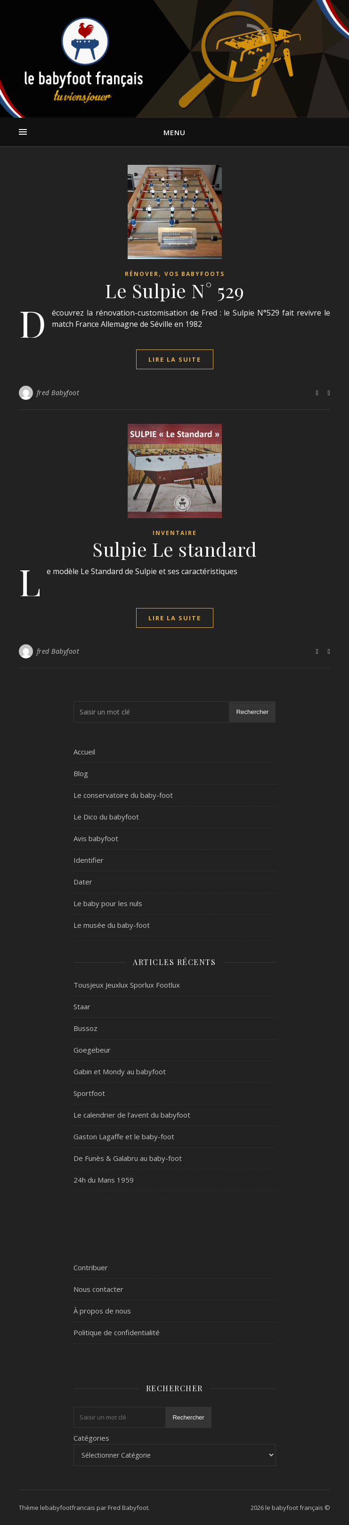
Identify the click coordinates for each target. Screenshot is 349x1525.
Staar (81, 1006)
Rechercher (252, 711)
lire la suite (174, 359)
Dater (82, 881)
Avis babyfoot (95, 838)
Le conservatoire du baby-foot (123, 795)
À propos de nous (102, 1310)
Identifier (88, 860)
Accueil (84, 751)
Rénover (142, 274)
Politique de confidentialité (116, 1332)
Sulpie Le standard (174, 548)
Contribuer (90, 1267)
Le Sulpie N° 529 (174, 290)
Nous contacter (98, 1289)
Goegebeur (92, 1050)
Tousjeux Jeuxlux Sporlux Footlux (126, 985)
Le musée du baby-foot (111, 925)
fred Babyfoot (58, 392)
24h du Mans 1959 (103, 1179)
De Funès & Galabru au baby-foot (127, 1158)
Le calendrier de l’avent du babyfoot (131, 1114)
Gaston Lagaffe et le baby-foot (123, 1136)
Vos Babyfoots (194, 274)
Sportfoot (89, 1093)
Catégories (91, 1438)
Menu (174, 132)
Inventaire (175, 533)
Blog (80, 773)
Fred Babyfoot (128, 1507)
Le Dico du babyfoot (106, 816)
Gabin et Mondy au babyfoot (119, 1071)
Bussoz (85, 1028)
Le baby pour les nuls (107, 903)
